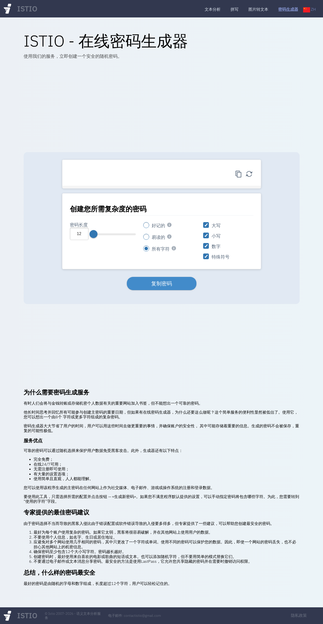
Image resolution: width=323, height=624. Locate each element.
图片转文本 (258, 9)
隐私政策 (299, 615)
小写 (216, 236)
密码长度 (79, 225)
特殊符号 (221, 257)
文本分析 (213, 9)
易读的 (158, 237)
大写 (216, 225)
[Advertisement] (162, 107)
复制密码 (161, 283)
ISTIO (27, 8)
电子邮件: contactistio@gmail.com (134, 615)
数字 (216, 246)
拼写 (234, 9)
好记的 (158, 225)
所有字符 (161, 249)
